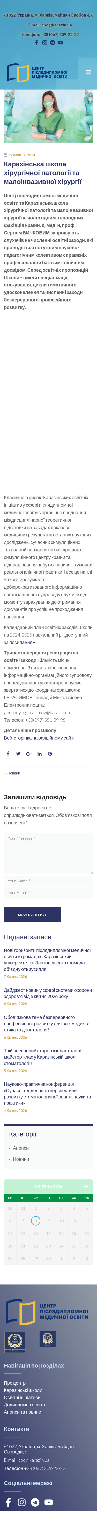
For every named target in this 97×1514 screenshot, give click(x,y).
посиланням (22, 642)
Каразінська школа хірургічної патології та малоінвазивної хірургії (42, 173)
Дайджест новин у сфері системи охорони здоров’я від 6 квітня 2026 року (48, 993)
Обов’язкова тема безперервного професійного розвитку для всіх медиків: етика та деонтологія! (46, 1023)
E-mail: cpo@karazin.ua (50, 24)
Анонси (21, 1148)
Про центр (15, 1386)
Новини (14, 773)
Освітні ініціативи (22, 1401)
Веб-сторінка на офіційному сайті (39, 738)
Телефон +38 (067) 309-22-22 (34, 1471)
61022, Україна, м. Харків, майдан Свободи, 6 (48, 14)
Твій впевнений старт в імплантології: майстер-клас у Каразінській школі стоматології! (43, 1057)
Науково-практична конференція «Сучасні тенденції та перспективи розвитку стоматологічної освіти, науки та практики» (47, 1093)
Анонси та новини (22, 1415)
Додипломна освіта (24, 1408)
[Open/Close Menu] (88, 72)
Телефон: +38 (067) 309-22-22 (50, 34)
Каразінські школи (23, 1393)
